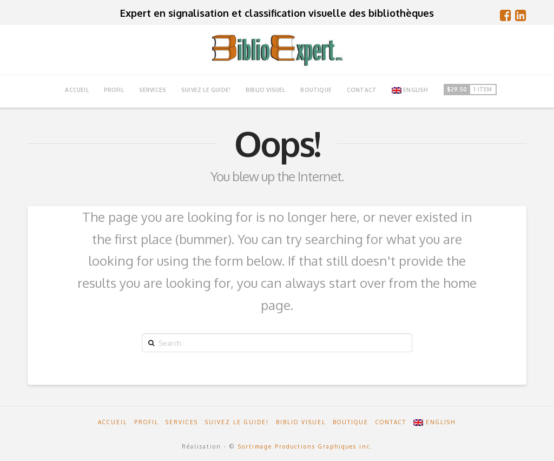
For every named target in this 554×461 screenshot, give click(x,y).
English (410, 90)
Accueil (112, 422)
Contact (390, 422)
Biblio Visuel (301, 422)
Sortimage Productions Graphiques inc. (305, 446)
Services (182, 422)
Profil (146, 422)
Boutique (350, 422)
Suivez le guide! (237, 422)
